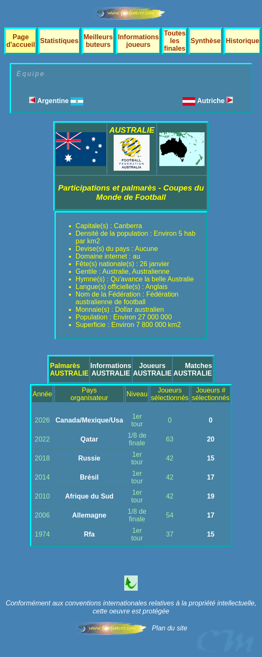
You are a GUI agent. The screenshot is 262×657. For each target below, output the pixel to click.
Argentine (56, 100)
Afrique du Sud (89, 496)
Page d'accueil (20, 40)
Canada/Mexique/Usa (89, 420)
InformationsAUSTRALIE (110, 369)
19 (211, 496)
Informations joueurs (138, 40)
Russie (89, 458)
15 (211, 458)
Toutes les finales (175, 41)
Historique (242, 40)
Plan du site (169, 628)
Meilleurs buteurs (98, 40)
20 (211, 439)
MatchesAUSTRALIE (192, 369)
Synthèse (206, 40)
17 (211, 477)
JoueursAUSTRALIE (152, 369)
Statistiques (59, 40)
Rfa (89, 534)
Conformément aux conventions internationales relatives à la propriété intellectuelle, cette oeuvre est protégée (130, 607)
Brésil (89, 477)
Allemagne (89, 515)
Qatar (89, 439)
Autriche (215, 100)
